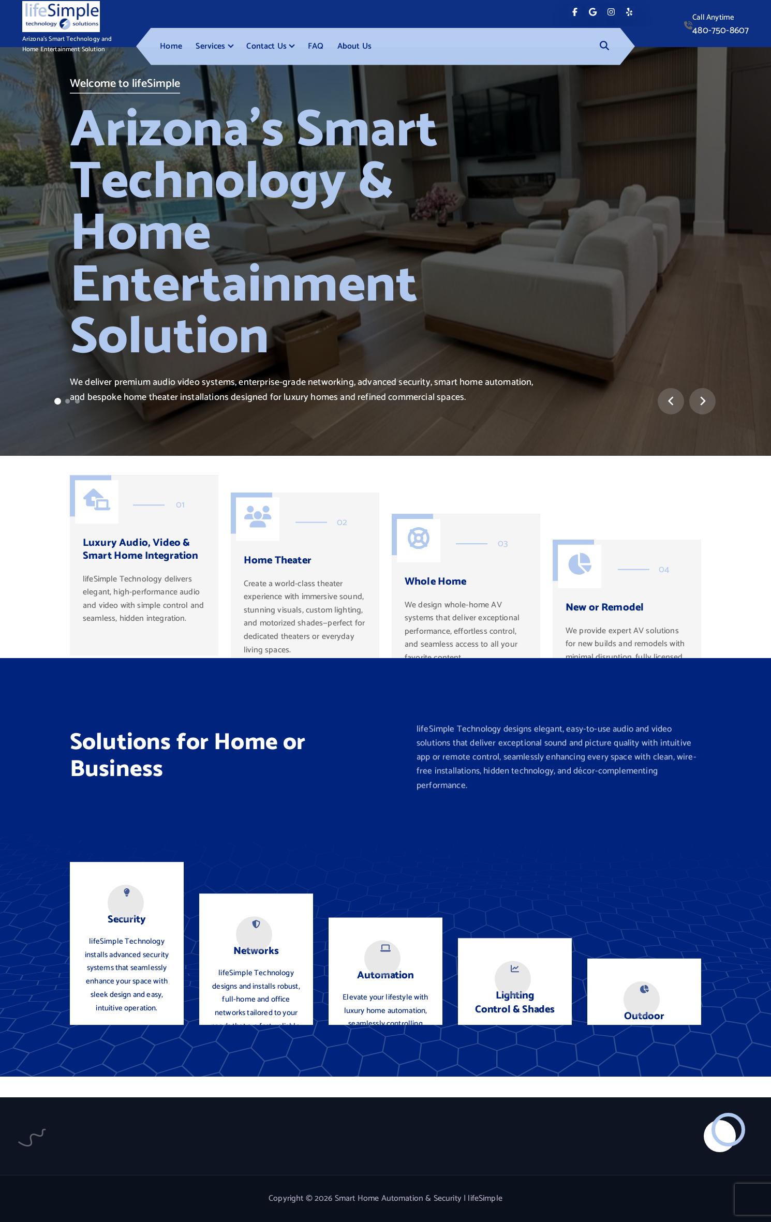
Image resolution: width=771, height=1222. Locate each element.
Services (210, 46)
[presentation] (671, 401)
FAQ (315, 46)
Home (171, 46)
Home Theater (278, 657)
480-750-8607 (720, 30)
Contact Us (266, 46)
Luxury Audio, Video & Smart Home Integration (141, 641)
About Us (354, 46)
